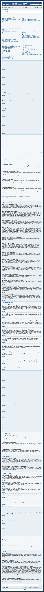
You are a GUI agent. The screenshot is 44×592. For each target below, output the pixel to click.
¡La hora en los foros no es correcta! (7, 27)
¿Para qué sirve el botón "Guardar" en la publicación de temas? (11, 46)
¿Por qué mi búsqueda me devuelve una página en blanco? (30, 37)
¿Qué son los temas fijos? (6, 56)
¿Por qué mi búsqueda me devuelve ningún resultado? (30, 36)
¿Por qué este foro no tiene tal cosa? (27, 53)
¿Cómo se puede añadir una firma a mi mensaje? (9, 39)
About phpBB (35, 555)
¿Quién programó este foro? (26, 52)
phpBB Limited (38, 554)
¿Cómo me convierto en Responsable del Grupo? (29, 19)
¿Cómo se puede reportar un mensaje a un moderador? (10, 45)
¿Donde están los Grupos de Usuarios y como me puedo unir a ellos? (31, 18)
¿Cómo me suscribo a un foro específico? (28, 44)
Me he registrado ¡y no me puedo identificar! (8, 17)
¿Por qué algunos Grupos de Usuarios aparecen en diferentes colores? (31, 21)
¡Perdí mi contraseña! (5, 20)
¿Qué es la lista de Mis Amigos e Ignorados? (28, 30)
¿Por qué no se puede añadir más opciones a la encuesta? (10, 41)
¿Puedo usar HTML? (5, 52)
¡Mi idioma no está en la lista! (6, 30)
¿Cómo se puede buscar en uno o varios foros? (29, 35)
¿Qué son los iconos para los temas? (7, 58)
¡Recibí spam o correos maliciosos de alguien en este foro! (30, 27)
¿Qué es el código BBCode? (6, 51)
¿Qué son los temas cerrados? (6, 57)
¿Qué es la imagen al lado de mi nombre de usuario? (9, 31)
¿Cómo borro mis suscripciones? (27, 45)
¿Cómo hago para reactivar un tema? (7, 48)
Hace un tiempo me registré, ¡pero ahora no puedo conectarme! (11, 19)
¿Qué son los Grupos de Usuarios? (27, 16)
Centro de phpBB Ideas (7, 562)
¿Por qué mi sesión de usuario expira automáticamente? (10, 21)
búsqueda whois (37, 568)
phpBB (29, 167)
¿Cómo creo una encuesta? (6, 40)
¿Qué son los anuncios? (5, 55)
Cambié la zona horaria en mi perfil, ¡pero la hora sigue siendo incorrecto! (11, 29)
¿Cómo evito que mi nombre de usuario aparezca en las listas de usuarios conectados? (11, 26)
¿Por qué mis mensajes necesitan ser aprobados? (9, 47)
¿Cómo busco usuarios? (25, 38)
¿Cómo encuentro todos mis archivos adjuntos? (29, 49)
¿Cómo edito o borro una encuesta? (7, 42)
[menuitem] (10, 7)
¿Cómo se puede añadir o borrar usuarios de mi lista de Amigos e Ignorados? (31, 32)
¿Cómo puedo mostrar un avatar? (7, 32)
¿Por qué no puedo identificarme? (7, 18)
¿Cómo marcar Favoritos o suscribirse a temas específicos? (30, 43)
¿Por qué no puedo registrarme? (6, 16)
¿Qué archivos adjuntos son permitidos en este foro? (29, 48)
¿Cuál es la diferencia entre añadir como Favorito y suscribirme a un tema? (31, 42)
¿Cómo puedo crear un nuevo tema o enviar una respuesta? (10, 37)
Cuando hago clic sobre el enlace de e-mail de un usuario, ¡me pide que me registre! (11, 34)
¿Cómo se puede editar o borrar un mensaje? (8, 38)
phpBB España (25, 589)
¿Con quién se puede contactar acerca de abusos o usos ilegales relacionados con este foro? (31, 54)
